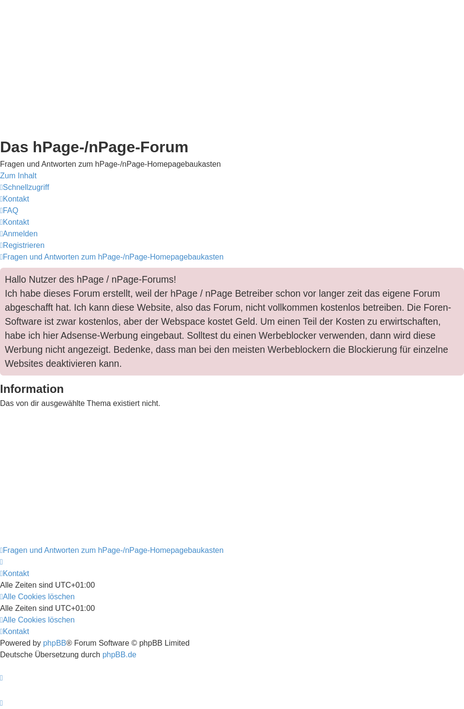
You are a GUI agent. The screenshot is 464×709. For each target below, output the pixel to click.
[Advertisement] (232, 67)
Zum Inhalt (18, 176)
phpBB (54, 643)
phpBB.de (119, 655)
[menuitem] (14, 199)
